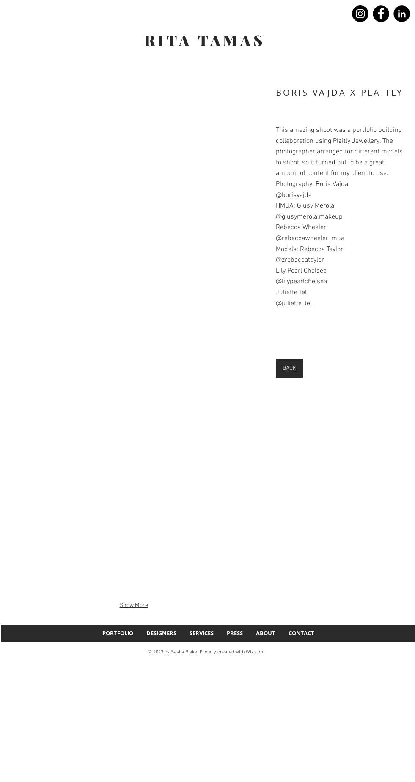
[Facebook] (381, 13)
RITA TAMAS (204, 40)
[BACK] (289, 368)
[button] (134, 164)
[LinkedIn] (401, 13)
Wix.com (255, 652)
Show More (134, 605)
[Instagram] (360, 13)
